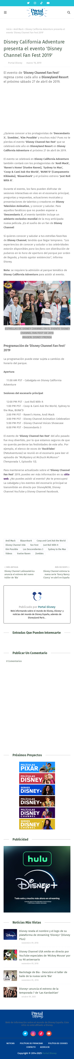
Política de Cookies (58, 1043)
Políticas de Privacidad (31, 1043)
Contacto (31, 1047)
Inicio (9, 29)
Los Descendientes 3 (33, 549)
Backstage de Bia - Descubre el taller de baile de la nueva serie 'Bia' (43, 974)
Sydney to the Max (57, 549)
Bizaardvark (26, 540)
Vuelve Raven (23, 553)
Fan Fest (34, 545)
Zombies (39, 553)
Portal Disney (15, 62)
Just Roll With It (50, 545)
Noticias (10, 1043)
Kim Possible (12, 549)
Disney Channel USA (15, 545)
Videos (9, 553)
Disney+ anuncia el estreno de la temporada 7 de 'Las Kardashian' (38, 990)
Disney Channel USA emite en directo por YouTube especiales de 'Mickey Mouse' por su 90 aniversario (44, 955)
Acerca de (45, 1047)
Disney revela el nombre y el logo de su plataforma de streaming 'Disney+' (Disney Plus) (44, 935)
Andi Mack (18, 29)
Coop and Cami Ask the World (51, 540)
